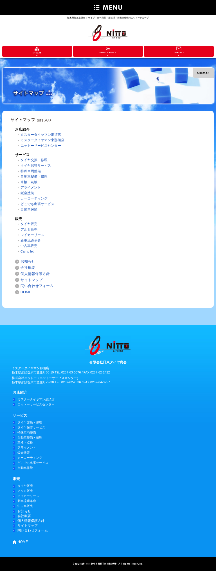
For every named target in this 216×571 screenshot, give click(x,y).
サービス (20, 415)
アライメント (31, 187)
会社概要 (28, 267)
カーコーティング (34, 198)
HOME (26, 292)
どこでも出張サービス (37, 204)
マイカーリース (32, 235)
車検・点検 (29, 182)
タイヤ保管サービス (36, 165)
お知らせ (28, 261)
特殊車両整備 (31, 171)
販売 (16, 479)
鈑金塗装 (27, 193)
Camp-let (27, 251)
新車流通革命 (31, 240)
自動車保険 (29, 209)
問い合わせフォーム (37, 286)
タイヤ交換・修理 (34, 160)
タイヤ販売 (29, 224)
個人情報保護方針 (35, 274)
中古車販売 (29, 245)
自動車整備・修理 (34, 176)
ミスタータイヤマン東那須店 (42, 140)
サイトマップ (31, 280)
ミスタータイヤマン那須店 (41, 134)
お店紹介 (20, 392)
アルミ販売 (29, 229)
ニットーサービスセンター (41, 145)
